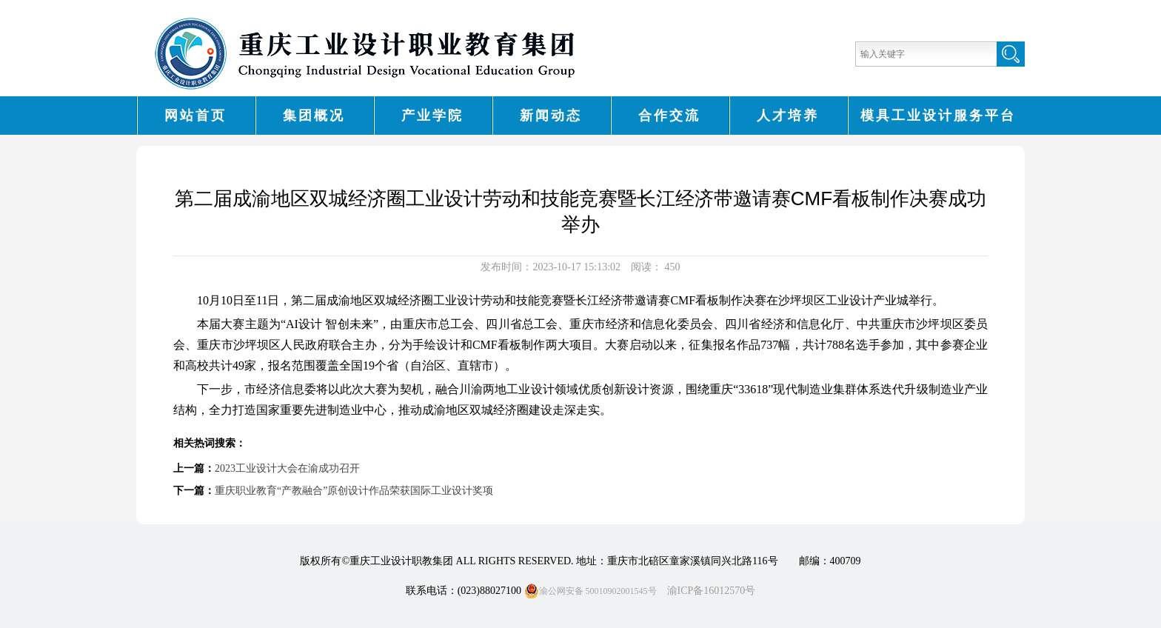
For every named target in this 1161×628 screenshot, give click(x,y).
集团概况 (314, 115)
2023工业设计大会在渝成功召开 (287, 468)
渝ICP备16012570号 (711, 590)
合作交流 (669, 115)
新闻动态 (551, 115)
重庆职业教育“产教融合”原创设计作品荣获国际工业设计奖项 (354, 490)
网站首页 (195, 115)
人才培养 (788, 115)
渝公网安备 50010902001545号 (590, 591)
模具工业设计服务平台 (938, 115)
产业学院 (432, 115)
